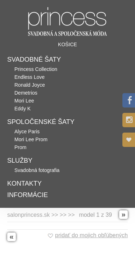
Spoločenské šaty (41, 121)
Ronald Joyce (29, 85)
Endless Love (29, 77)
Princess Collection (35, 69)
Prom (20, 147)
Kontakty (24, 183)
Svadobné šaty (34, 59)
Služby (19, 160)
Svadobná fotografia (36, 170)
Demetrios (25, 93)
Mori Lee (24, 101)
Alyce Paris (27, 131)
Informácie (27, 195)
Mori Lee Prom (31, 139)
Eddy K (22, 108)
